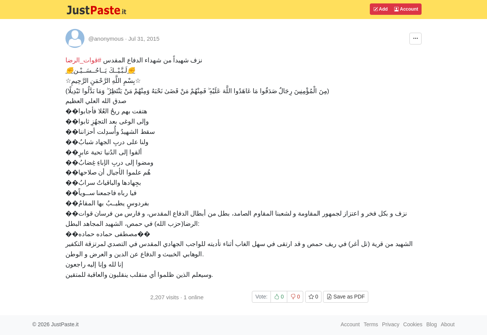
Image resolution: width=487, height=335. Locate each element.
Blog (431, 324)
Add (380, 9)
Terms (371, 324)
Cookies (413, 324)
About (448, 324)
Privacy (390, 324)
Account (406, 9)
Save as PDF (345, 297)
